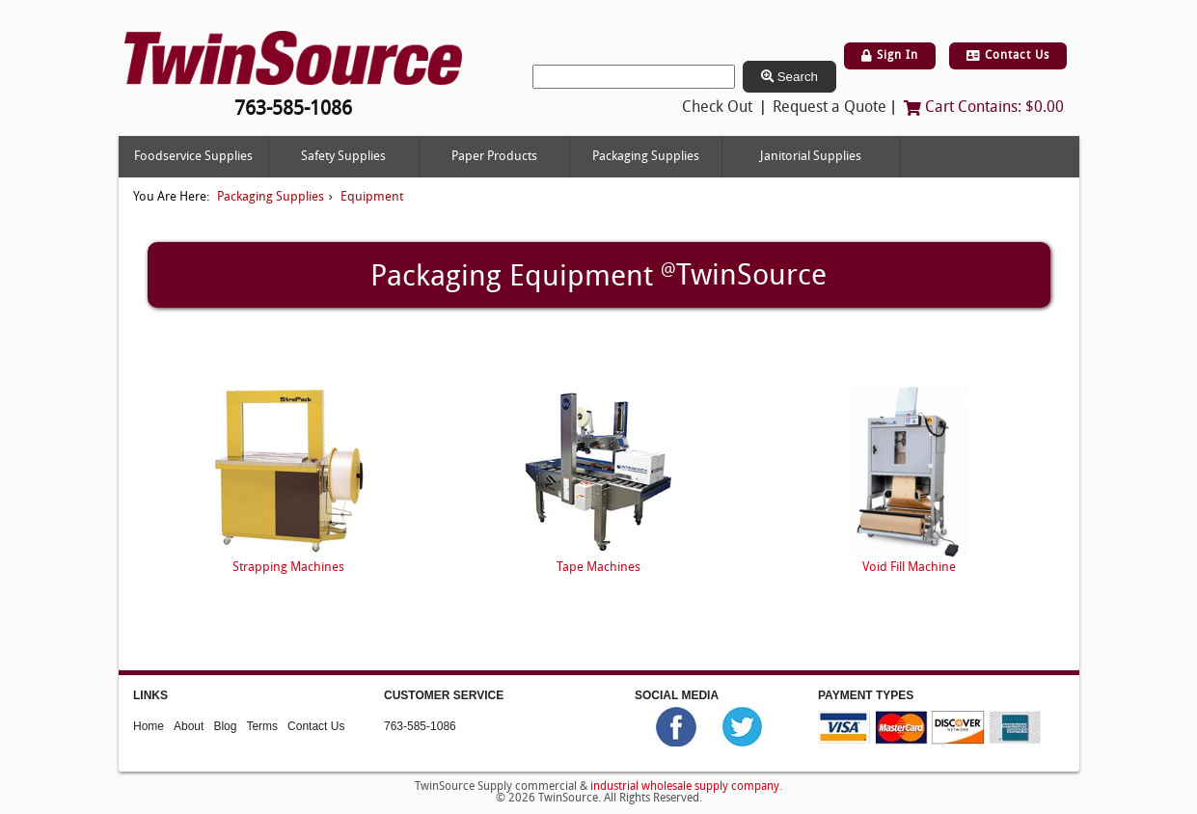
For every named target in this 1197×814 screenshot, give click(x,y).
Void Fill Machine (909, 567)
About (189, 725)
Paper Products (494, 156)
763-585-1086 (420, 725)
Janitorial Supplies (810, 156)
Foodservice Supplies (193, 156)
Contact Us (1007, 56)
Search (789, 76)
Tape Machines (598, 567)
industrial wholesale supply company (684, 787)
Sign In (889, 56)
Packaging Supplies (645, 156)
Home (148, 725)
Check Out (717, 108)
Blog (224, 725)
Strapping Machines (288, 567)
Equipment (371, 197)
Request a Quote (829, 108)
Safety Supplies (343, 156)
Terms (262, 725)
